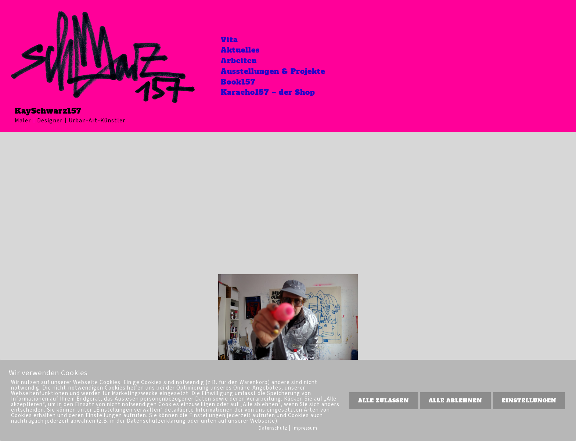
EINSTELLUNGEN (529, 400)
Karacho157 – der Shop (272, 93)
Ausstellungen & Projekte (277, 71)
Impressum (304, 428)
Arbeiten (242, 60)
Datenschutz (273, 428)
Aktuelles (243, 49)
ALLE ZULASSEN (383, 400)
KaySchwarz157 (48, 111)
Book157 (241, 82)
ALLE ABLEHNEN (455, 400)
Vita (232, 38)
